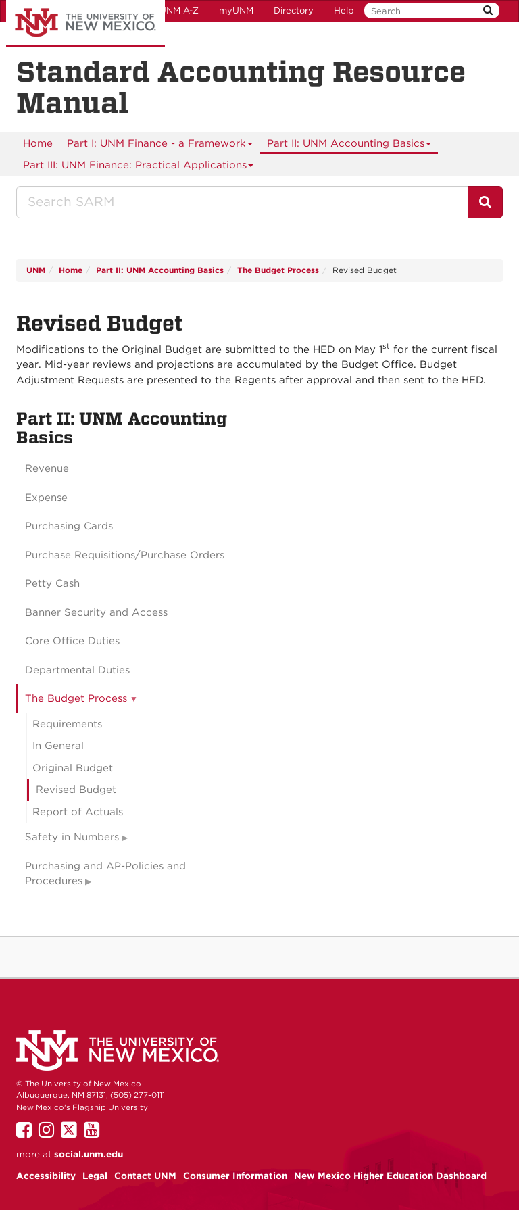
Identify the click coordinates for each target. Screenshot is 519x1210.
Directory (294, 10)
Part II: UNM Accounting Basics (349, 145)
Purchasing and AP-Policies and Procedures (105, 874)
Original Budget (72, 768)
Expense (46, 497)
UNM (35, 270)
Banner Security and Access (96, 612)
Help (344, 10)
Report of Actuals (77, 812)
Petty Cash (52, 583)
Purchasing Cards (69, 526)
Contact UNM (145, 1175)
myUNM (236, 10)
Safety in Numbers (72, 837)
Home (38, 143)
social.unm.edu (88, 1153)
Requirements (67, 724)
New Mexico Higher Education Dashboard (390, 1175)
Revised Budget (76, 789)
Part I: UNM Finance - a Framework (160, 145)
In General (58, 746)
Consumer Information (235, 1175)
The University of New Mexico (85, 23)
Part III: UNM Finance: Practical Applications (138, 167)
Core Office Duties (72, 641)
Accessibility (46, 1175)
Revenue (47, 468)
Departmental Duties (77, 670)
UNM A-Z (179, 10)
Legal (94, 1175)
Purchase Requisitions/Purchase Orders (124, 555)
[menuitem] (37, 143)
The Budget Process (278, 270)
